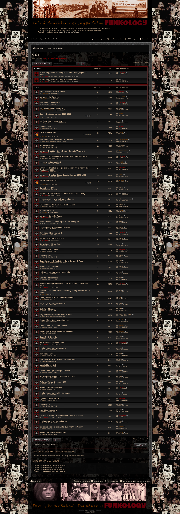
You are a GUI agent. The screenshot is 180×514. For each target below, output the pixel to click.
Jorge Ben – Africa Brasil (51, 244)
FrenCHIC (45, 93)
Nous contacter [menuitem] (97, 481)
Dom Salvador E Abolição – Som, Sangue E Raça (61, 261)
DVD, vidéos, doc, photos (71, 76)
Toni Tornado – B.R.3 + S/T (51, 121)
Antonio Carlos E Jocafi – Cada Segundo (58, 359)
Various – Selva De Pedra (51, 216)
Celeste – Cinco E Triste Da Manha (55, 272)
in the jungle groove (48, 123)
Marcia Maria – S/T (48, 365)
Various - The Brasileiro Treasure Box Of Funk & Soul (63, 157)
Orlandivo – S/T (47, 188)
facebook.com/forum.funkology (69, 32)
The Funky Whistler (47, 110)
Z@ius (44, 184)
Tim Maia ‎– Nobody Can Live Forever (56, 140)
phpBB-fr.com (92, 511)
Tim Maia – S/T (46, 354)
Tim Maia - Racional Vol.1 (51, 233)
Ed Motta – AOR (47, 210)
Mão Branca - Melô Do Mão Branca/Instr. (58, 205)
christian (121, 320)
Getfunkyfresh (123, 151)
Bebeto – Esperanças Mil (51, 387)
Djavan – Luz (45, 404)
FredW (121, 174)
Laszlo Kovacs (123, 193)
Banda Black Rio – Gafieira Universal (56, 331)
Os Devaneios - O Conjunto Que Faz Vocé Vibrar (61, 427)
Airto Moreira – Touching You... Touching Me (59, 222)
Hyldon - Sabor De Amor (50, 399)
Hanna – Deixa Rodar (49, 266)
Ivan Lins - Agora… (48, 410)
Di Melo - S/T (45, 127)
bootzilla (44, 164)
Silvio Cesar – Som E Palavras (53, 421)
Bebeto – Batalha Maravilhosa (53, 432)
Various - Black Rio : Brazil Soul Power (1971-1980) (62, 193)
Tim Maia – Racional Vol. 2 (51, 108)
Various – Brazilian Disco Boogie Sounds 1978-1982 (63, 175)
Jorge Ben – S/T (47, 145)
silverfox (121, 126)
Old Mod (121, 180)
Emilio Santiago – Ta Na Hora (53, 348)
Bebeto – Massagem (49, 278)
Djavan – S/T (45, 255)
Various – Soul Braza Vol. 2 (52, 238)
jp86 (120, 79)
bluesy (44, 158)
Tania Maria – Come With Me (52, 91)
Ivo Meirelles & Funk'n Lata (52, 343)
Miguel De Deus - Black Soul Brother (56, 314)
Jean (120, 108)
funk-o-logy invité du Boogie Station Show (59, 80)
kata (120, 121)
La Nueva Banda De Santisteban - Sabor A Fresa (61, 416)
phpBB (86, 510)
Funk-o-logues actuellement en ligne (55, 451)
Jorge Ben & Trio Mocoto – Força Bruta (57, 376)
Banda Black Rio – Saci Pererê (53, 326)
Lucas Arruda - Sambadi (50, 162)
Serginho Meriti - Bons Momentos (55, 227)
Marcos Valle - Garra (49, 250)
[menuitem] (144, 39)
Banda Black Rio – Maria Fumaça (54, 320)
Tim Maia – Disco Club (50, 103)
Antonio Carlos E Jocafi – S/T (53, 382)
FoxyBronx (63, 58)
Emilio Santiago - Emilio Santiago (55, 393)
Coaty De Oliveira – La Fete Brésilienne (57, 298)
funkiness (46, 58)
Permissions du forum (47, 461)
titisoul (121, 113)
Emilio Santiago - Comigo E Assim (55, 371)
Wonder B (54, 58)
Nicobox (44, 223)
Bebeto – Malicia (47, 309)
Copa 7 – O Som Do (48, 337)
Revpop (121, 145)
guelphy (44, 98)
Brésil (35, 55)
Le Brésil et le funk (48, 132)
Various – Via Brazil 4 (49, 97)
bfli (43, 299)
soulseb (44, 212)
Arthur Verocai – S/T (49, 180)
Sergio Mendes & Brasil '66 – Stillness (57, 199)
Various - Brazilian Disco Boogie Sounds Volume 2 (62, 151)
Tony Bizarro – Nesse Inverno (53, 303)
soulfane (44, 104)
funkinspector (123, 139)
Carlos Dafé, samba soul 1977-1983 (55, 114)
